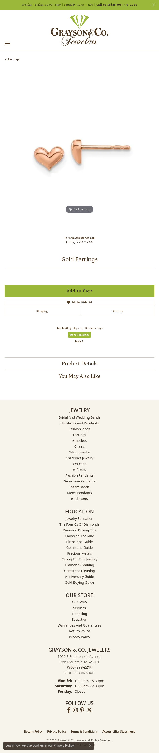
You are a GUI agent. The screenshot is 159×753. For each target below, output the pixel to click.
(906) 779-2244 (79, 242)
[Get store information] (79, 673)
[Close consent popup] (90, 745)
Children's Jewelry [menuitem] (79, 458)
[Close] (153, 5)
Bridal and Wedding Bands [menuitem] (79, 417)
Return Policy (79, 631)
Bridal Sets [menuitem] (79, 498)
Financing (79, 613)
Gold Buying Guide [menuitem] (79, 582)
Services (79, 608)
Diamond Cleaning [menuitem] (79, 565)
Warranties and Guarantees (79, 625)
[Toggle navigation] (7, 43)
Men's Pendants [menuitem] (79, 493)
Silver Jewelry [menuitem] (79, 452)
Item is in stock (79, 334)
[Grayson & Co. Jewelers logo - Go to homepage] (80, 30)
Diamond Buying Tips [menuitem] (79, 530)
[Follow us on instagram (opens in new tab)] (75, 710)
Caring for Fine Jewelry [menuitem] (79, 559)
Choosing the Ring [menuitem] (79, 536)
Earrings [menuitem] (79, 435)
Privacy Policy (79, 637)
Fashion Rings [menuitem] (80, 429)
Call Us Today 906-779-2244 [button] (116, 4)
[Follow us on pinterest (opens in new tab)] (82, 710)
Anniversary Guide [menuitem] (79, 576)
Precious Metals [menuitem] (79, 553)
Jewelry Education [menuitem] (79, 518)
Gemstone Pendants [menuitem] (79, 481)
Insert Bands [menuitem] (80, 487)
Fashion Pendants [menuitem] (79, 475)
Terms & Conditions (84, 732)
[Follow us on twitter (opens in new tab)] (89, 710)
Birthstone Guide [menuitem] (79, 542)
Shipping (42, 311)
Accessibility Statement (118, 732)
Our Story (79, 602)
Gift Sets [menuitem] (79, 469)
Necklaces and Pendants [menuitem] (79, 423)
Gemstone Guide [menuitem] (79, 547)
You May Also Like (80, 376)
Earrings (13, 59)
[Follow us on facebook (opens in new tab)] (69, 710)
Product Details (79, 363)
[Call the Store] (79, 667)
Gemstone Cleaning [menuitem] (79, 571)
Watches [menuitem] (79, 464)
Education (79, 619)
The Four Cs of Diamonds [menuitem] (79, 524)
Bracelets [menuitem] (79, 440)
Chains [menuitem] (79, 446)
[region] (79, 150)
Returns (117, 311)
